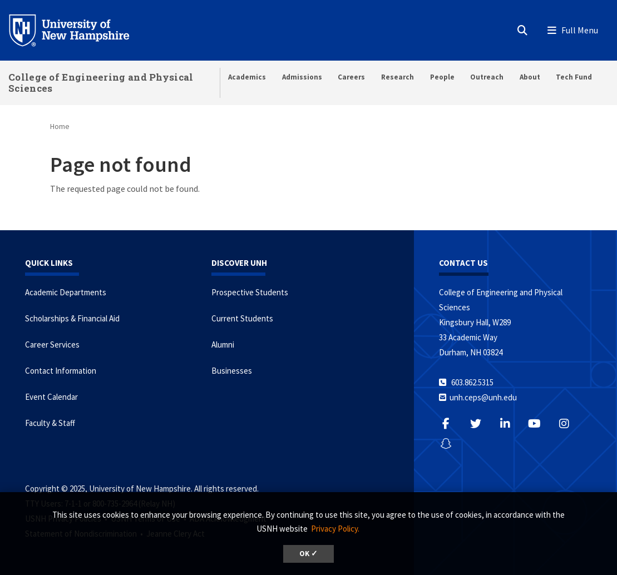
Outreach (487, 77)
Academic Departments (65, 292)
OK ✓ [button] (308, 553)
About (530, 77)
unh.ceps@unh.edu (483, 397)
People (442, 77)
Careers (351, 77)
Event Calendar (51, 396)
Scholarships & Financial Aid (72, 318)
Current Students (242, 318)
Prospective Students (249, 292)
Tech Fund (574, 77)
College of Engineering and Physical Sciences (101, 83)
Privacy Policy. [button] (335, 528)
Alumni (222, 344)
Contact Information (60, 370)
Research (397, 77)
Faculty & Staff (50, 423)
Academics (247, 77)
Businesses (231, 370)
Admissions (302, 77)
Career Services (52, 344)
